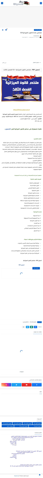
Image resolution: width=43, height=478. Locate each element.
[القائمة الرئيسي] (41, 3)
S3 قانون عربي (25, 322)
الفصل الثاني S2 (17, 423)
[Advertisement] (21, 17)
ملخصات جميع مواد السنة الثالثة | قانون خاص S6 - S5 (21, 466)
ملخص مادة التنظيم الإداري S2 (18, 453)
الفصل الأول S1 (37, 423)
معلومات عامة (10, 426)
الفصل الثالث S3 (38, 29)
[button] (35, 327)
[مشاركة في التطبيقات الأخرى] (23, 327)
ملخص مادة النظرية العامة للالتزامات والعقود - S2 (22, 437)
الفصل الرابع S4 (37, 426)
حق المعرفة (16, 475)
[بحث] (2, 3)
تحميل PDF (21, 265)
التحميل (8, 129)
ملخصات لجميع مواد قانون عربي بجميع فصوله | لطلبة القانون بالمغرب (26, 436)
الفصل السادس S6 (23, 426)
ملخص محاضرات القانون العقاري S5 (25, 452)
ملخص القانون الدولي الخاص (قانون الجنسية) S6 (31, 464)
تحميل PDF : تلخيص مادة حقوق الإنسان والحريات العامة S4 (29, 451)
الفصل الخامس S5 (7, 423)
